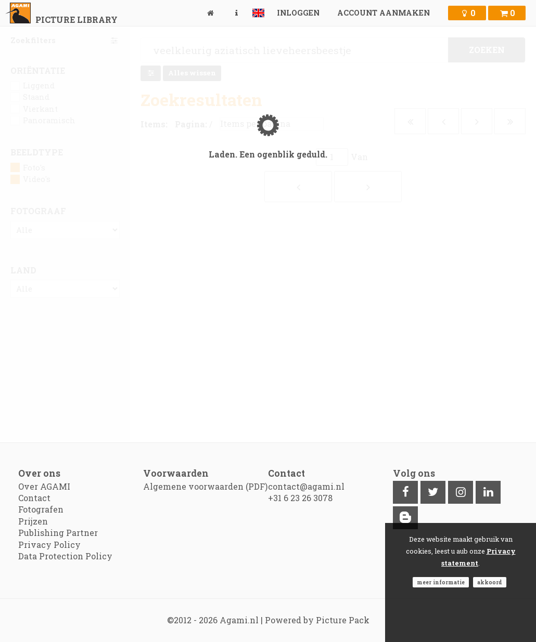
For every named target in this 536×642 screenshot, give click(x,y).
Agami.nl (239, 619)
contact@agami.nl (306, 486)
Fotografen (40, 509)
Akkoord (489, 582)
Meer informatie (441, 582)
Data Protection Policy (65, 556)
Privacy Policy (49, 544)
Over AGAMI (44, 486)
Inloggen (298, 13)
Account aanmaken (383, 13)
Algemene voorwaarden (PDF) (205, 486)
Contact (34, 497)
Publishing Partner (58, 532)
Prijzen (33, 521)
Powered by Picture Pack (317, 619)
